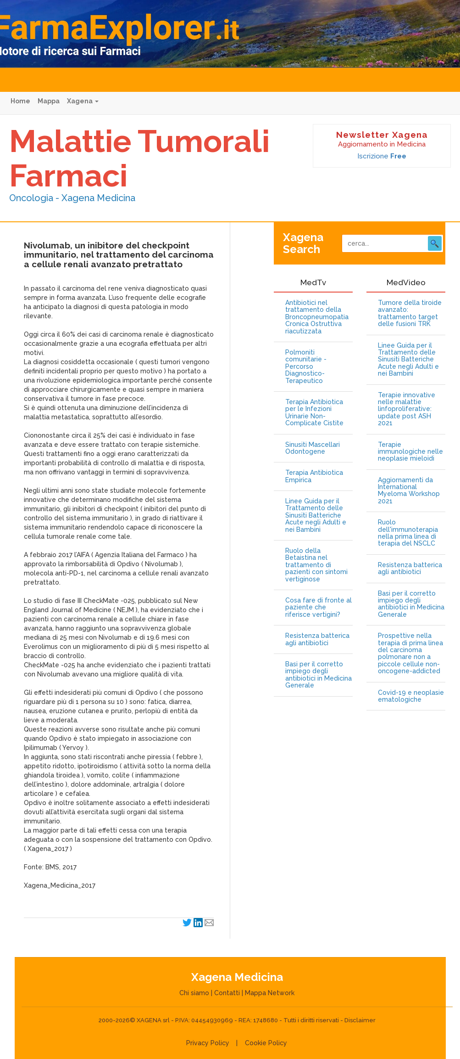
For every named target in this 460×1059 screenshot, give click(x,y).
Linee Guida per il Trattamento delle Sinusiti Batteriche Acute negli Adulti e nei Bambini (315, 515)
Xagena (83, 101)
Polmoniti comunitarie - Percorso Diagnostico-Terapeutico (306, 366)
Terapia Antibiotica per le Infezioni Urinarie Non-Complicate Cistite (314, 413)
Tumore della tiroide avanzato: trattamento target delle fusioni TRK (410, 313)
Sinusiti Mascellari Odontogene (312, 448)
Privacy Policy (207, 1043)
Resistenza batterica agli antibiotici (317, 639)
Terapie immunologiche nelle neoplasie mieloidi (410, 451)
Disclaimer (360, 1020)
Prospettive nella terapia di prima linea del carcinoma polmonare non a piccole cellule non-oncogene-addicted (410, 653)
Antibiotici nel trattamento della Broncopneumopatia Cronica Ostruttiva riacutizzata (317, 317)
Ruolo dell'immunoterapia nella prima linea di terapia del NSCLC (408, 533)
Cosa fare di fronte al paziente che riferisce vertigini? (318, 607)
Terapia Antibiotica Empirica (314, 476)
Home (20, 101)
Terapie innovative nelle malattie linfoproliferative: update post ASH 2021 (406, 409)
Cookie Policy (266, 1043)
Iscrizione (381, 156)
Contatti (227, 993)
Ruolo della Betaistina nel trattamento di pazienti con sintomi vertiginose (316, 565)
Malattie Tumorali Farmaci (139, 158)
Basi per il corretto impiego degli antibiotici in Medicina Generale (318, 675)
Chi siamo (194, 993)
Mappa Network (269, 993)
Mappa (49, 101)
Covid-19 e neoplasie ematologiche (411, 696)
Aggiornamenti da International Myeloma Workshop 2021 (409, 491)
